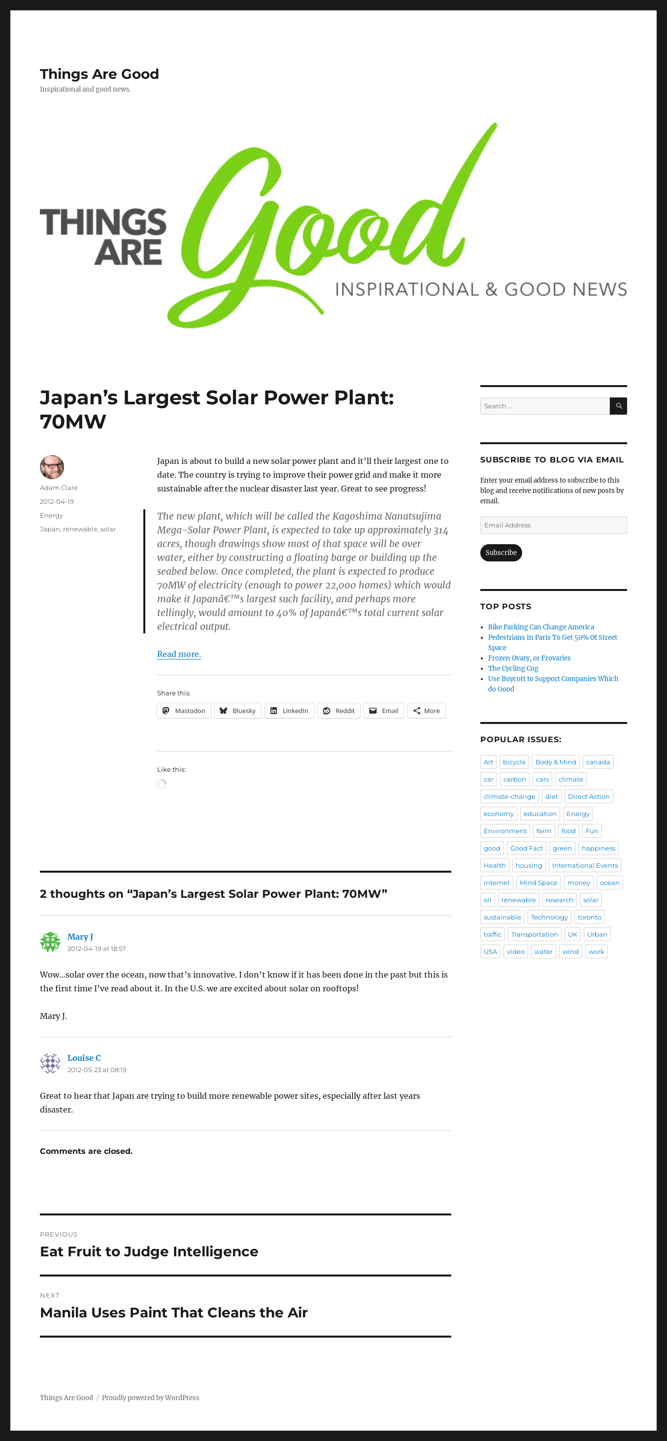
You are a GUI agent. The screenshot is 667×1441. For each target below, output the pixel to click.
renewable (80, 529)
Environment (505, 831)
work (596, 951)
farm (544, 831)
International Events (585, 865)
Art (488, 762)
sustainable (502, 917)
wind (571, 951)
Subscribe (501, 553)
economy (499, 814)
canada (598, 762)
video (516, 951)
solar (108, 529)
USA (490, 951)
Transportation (534, 934)
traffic (492, 934)
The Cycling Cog (513, 668)
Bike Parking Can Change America (541, 627)
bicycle (514, 762)
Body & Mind (555, 762)
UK (572, 934)
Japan (50, 529)
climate (571, 779)
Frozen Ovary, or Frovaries (529, 658)
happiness (598, 848)
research (559, 900)
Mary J (80, 937)
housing (529, 865)
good (492, 848)
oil (488, 900)
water (543, 951)
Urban (597, 934)
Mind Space (539, 882)
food (569, 831)
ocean (610, 882)
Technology (549, 917)
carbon (514, 779)
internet (497, 882)
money (578, 882)
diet (551, 796)
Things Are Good (99, 74)
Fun (592, 831)
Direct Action (589, 796)
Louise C (84, 1058)
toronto (589, 917)
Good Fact (526, 848)
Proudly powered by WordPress (151, 1398)
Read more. (179, 654)
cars (542, 779)
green (562, 848)
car (489, 779)
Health (495, 865)
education (540, 814)
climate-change (509, 796)
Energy (51, 515)
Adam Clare (59, 487)
